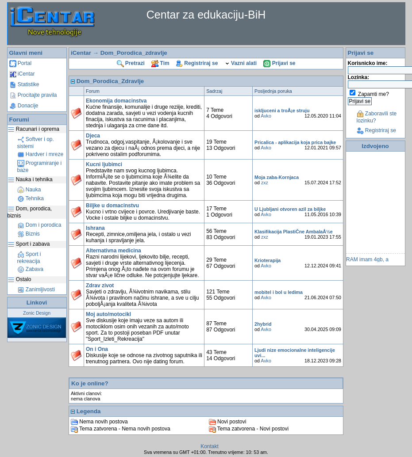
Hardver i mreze (40, 154)
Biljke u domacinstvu (112, 205)
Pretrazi (131, 63)
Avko (266, 115)
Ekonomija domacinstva (116, 101)
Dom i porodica (39, 225)
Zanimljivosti (36, 289)
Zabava (30, 269)
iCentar (22, 74)
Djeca (93, 136)
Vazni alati (241, 63)
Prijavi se (279, 63)
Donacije (24, 106)
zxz (264, 182)
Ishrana (95, 228)
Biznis (28, 234)
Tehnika (30, 198)
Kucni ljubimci (104, 164)
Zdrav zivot (100, 285)
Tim (160, 63)
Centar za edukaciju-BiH (206, 14)
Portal (20, 63)
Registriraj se (197, 63)
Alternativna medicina (113, 251)
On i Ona (97, 349)
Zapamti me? (373, 94)
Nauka (29, 190)
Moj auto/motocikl (108, 314)
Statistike (24, 84)
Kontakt (209, 446)
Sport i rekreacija (29, 257)
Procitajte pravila (33, 95)
